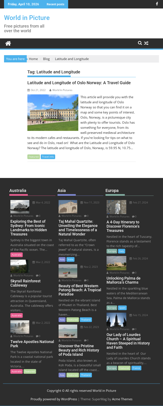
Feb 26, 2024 (138, 258)
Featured (34, 156)
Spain (122, 307)
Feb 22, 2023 (89, 327)
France (136, 368)
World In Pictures (60, 90)
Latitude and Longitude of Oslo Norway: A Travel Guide (79, 82)
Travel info (48, 156)
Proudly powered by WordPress (54, 399)
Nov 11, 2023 (89, 202)
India (70, 259)
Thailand (86, 319)
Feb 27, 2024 (138, 202)
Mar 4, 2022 (41, 202)
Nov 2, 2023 (89, 267)
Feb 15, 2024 (138, 315)
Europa (112, 251)
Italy (121, 251)
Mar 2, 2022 (41, 262)
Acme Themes (122, 399)
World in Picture (27, 17)
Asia (62, 259)
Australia (16, 254)
